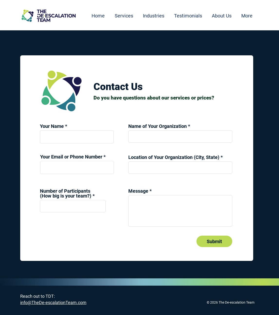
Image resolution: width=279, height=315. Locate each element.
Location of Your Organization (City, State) (173, 157)
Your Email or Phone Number (71, 156)
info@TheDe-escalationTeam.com (53, 302)
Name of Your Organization (157, 126)
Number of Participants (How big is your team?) (65, 193)
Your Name (52, 126)
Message (138, 191)
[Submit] (214, 241)
